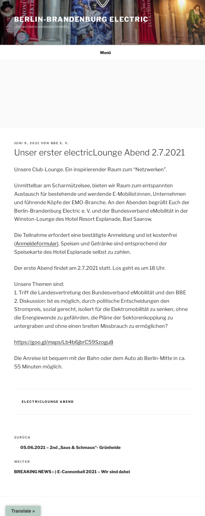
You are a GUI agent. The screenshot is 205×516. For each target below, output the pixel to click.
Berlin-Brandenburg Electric (81, 19)
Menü (102, 52)
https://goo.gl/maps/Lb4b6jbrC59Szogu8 (63, 342)
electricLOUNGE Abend (48, 402)
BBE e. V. (60, 143)
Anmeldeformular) (37, 243)
